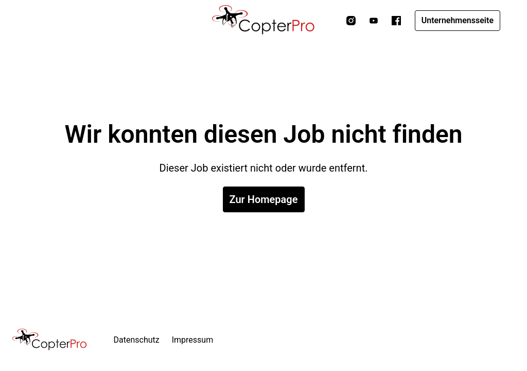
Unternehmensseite (457, 20)
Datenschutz (137, 340)
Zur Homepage (264, 199)
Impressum (193, 340)
